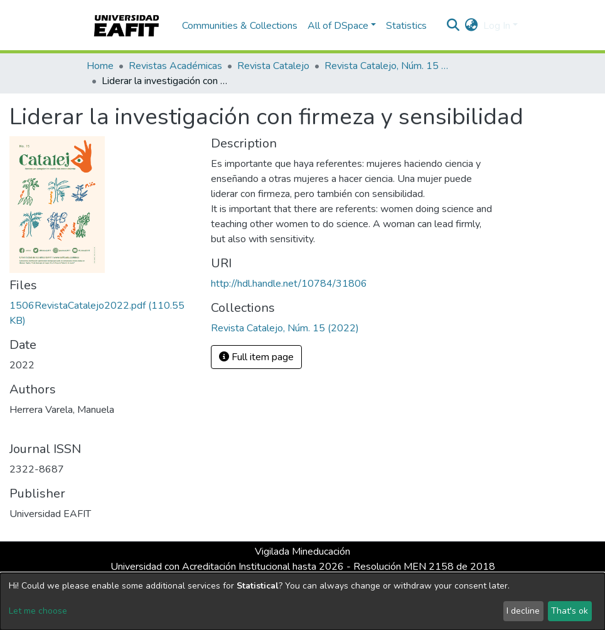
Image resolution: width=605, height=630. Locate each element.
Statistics (406, 26)
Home (100, 66)
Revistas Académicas (175, 66)
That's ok (569, 611)
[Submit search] (453, 25)
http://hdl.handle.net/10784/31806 (289, 284)
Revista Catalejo (273, 66)
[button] (471, 25)
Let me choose (38, 611)
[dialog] (302, 601)
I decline (523, 611)
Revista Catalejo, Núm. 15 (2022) (387, 66)
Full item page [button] (256, 357)
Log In (496, 26)
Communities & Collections (239, 26)
